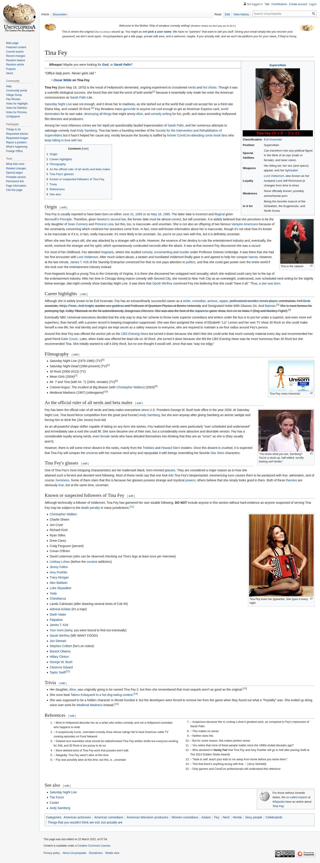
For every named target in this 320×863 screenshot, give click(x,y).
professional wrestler (244, 301)
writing (166, 114)
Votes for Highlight (17, 103)
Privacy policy (52, 853)
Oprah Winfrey (162, 283)
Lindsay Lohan (60, 561)
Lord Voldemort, (274, 176)
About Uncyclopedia (74, 853)
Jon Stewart (58, 641)
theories (291, 480)
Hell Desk (303, 301)
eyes (231, 475)
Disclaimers (96, 853)
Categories (53, 817)
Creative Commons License (93, 845)
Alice (139, 114)
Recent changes (15, 55)
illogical (219, 214)
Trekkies (148, 448)
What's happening (16, 146)
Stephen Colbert (61, 646)
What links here (15, 164)
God (105, 64)
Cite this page (14, 190)
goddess (118, 306)
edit (63, 207)
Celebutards (274, 817)
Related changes (16, 168)
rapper (223, 301)
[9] (156, 386)
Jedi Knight (86, 306)
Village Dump (14, 95)
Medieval (83, 705)
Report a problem (16, 142)
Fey (216, 817)
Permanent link (15, 181)
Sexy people (253, 817)
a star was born (269, 283)
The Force (57, 797)
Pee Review (13, 99)
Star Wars (217, 453)
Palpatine (56, 620)
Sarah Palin (122, 64)
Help (9, 86)
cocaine (92, 561)
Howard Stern (170, 448)
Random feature (15, 60)
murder (184, 252)
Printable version (16, 177)
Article (45, 14)
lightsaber (291, 170)
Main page (12, 43)
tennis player (268, 301)
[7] (75, 375)
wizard (255, 245)
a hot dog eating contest (115, 695)
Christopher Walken (130, 387)
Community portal (16, 90)
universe (92, 453)
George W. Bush (61, 662)
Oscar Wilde (63, 80)
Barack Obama (60, 651)
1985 (166, 214)
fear (285, 475)
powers (190, 480)
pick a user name (159, 31)
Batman (270, 306)
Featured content (16, 47)
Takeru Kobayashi (82, 695)
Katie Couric (69, 339)
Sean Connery (78, 224)
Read (217, 14)
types (295, 599)
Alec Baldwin (58, 583)
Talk (267, 4)
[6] (108, 364)
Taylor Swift (58, 672)
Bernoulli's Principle (58, 219)
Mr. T (81, 382)
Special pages (14, 172)
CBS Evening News (134, 334)
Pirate (72, 306)
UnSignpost (13, 116)
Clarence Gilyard (61, 667)
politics (191, 262)
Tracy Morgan (59, 577)
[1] (153, 91)
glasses (170, 470)
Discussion (60, 14)
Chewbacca (58, 598)
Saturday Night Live (58, 104)
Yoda (53, 593)
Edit (227, 14)
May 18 (156, 214)
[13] (244, 688)
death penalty (90, 508)
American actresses (77, 817)
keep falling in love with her (63, 140)
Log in (312, 4)
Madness (96, 705)
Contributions (279, 4)
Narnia (253, 257)
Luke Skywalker (60, 588)
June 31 (128, 214)
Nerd (226, 817)
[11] (132, 506)
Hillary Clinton (59, 656)
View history (241, 14)
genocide (129, 109)
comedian (199, 301)
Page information (16, 185)
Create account (298, 4)
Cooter (54, 802)
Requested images (17, 138)
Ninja (63, 306)
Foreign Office (14, 151)
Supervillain (277, 65)
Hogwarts (107, 252)
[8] (116, 380)
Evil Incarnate (273, 139)
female (105, 436)
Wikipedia (278, 801)
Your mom (57, 630)
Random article (15, 64)
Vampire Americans (245, 224)
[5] (103, 359)
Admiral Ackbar (60, 609)
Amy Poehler (58, 572)
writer (186, 301)
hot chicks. (210, 87)
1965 (138, 214)
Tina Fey (278, 806)
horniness (62, 480)
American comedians (108, 817)
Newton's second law (111, 219)
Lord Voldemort (87, 257)
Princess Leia (104, 224)
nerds (192, 87)
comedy (156, 114)
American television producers (147, 817)
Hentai (237, 817)
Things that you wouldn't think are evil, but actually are (85, 822)
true (61, 485)
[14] (136, 693)
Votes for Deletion (16, 107)
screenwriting (163, 252)
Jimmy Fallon (59, 567)
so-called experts (296, 797)
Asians (206, 817)
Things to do (13, 129)
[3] (277, 304)
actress (212, 301)
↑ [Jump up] (54, 722)
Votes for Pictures (16, 112)
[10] (106, 391)
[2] (92, 107)
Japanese (202, 311)
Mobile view (112, 853)
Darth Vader (58, 614)
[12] (68, 671)
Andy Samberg (86, 130)
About (9, 73)
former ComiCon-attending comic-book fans (197, 135)
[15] (116, 704)
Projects (11, 69)
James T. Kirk (79, 262)
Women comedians (185, 817)
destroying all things (98, 114)
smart (207, 436)
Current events (15, 51)
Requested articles (17, 133)
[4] (289, 309)
